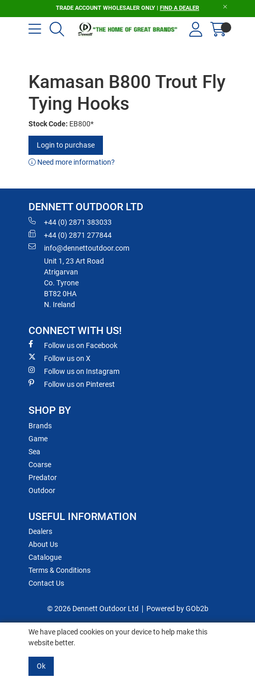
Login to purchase (66, 145)
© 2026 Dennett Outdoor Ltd (93, 608)
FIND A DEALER (179, 8)
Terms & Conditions (59, 570)
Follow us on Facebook (72, 345)
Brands (40, 426)
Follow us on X (59, 358)
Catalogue (45, 557)
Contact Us (46, 583)
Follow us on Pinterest (71, 383)
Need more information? (71, 162)
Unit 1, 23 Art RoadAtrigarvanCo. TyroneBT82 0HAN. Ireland (74, 283)
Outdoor (41, 490)
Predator (42, 477)
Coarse (39, 464)
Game (38, 439)
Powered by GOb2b (177, 608)
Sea (34, 451)
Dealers (40, 531)
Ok (41, 666)
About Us (43, 544)
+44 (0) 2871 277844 (70, 234)
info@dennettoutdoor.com (78, 247)
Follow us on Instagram (73, 370)
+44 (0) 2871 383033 (70, 221)
